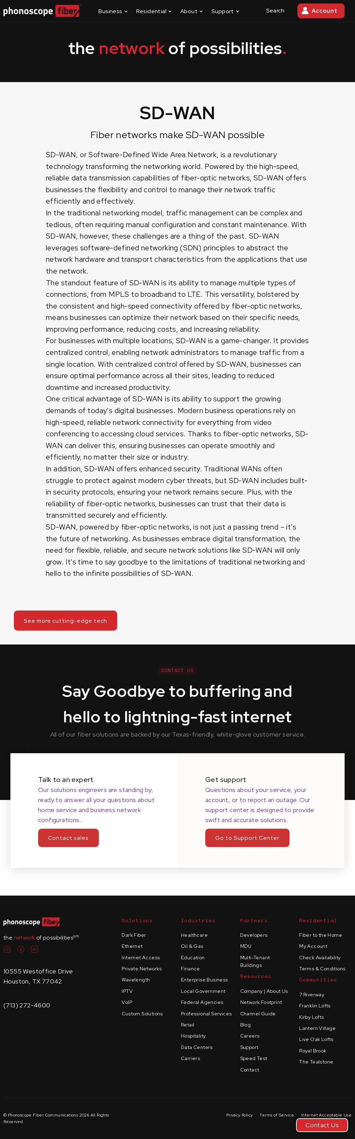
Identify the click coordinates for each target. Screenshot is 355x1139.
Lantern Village (317, 1028)
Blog (245, 1025)
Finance (190, 969)
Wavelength (136, 980)
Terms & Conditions (322, 969)
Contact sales (68, 838)
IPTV (127, 991)
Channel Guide (258, 1014)
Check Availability (319, 957)
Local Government (203, 991)
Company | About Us (264, 991)
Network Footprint (261, 1002)
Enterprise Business (204, 980)
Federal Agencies (202, 1002)
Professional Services (206, 1014)
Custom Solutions (142, 1014)
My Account (313, 946)
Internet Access (141, 957)
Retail (187, 1025)
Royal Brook (312, 1051)
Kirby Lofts (311, 1017)
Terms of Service (277, 1115)
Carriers (190, 1058)
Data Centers (197, 1047)
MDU (246, 946)
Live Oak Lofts (316, 1039)
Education (193, 957)
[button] (113, 11)
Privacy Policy (239, 1115)
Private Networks (142, 969)
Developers (254, 935)
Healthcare (194, 935)
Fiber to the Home (320, 935)
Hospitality (193, 1036)
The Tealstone (316, 1062)
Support (249, 1047)
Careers (250, 1036)
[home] (42, 11)
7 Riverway (311, 994)
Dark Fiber (134, 935)
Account (324, 11)
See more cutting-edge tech (65, 620)
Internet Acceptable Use (326, 1115)
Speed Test (253, 1058)
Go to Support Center (247, 838)
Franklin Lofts (315, 1006)
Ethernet (132, 946)
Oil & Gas (192, 946)
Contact (249, 1070)
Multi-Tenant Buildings (255, 961)
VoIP (127, 1002)
